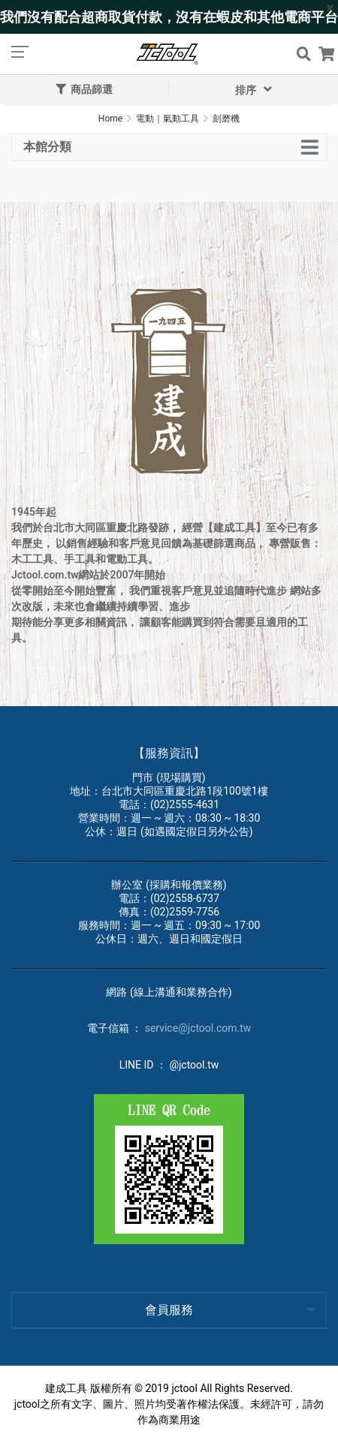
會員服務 (169, 1310)
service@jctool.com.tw (198, 1028)
